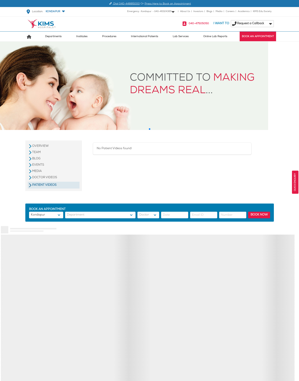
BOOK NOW (259, 215)
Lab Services (181, 36)
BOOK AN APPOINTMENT (258, 36)
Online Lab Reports (215, 36)
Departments (53, 36)
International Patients (144, 36)
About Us (185, 11)
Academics (244, 11)
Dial (124, 4)
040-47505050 (199, 23)
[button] (55, 12)
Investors (198, 11)
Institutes (81, 36)
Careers (230, 11)
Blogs (209, 11)
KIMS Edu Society (262, 11)
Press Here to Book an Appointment (168, 4)
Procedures (109, 36)
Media (219, 11)
